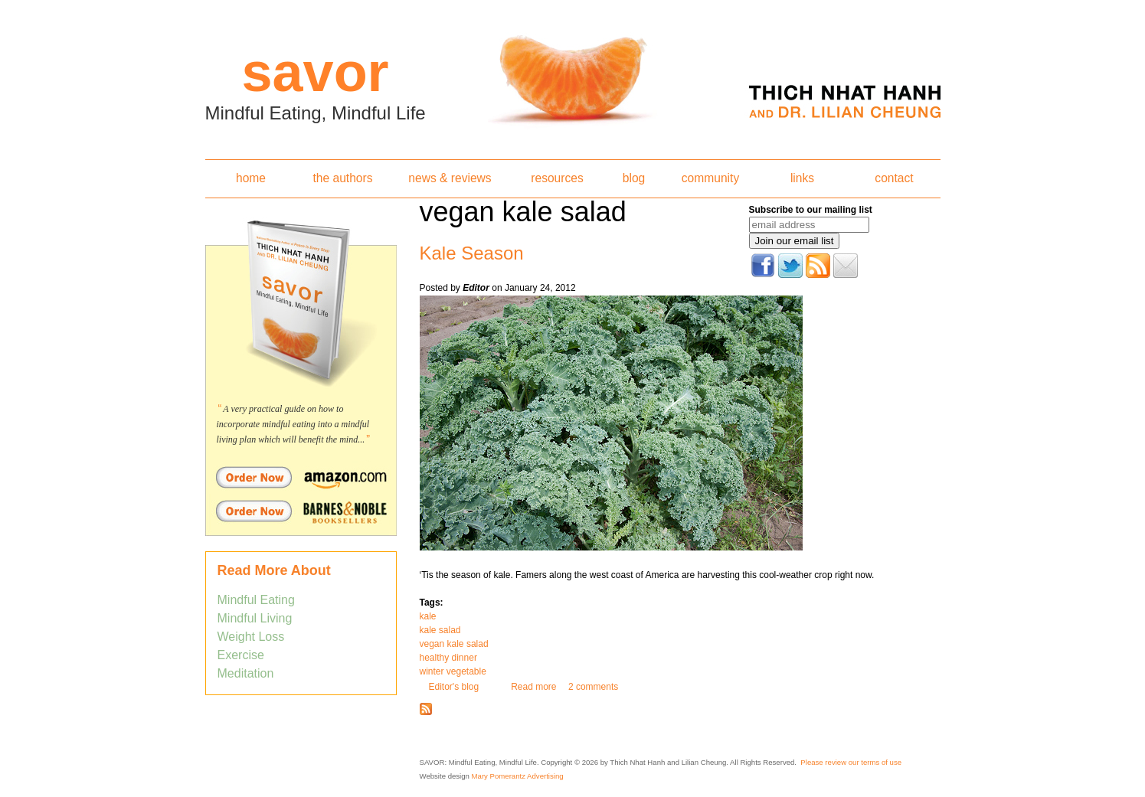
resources (557, 178)
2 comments (593, 686)
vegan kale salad (454, 644)
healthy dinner (448, 657)
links (802, 178)
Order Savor (301, 477)
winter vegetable (453, 671)
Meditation (246, 673)
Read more (533, 686)
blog (634, 178)
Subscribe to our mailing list (810, 209)
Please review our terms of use (850, 762)
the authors (342, 178)
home (251, 178)
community (710, 178)
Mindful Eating (256, 599)
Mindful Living (255, 618)
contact (894, 178)
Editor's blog (454, 686)
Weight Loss (251, 636)
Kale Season (472, 253)
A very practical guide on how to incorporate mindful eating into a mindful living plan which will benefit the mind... (293, 424)
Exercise (241, 654)
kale (428, 616)
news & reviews (449, 178)
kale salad (440, 630)
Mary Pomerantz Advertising (518, 776)
